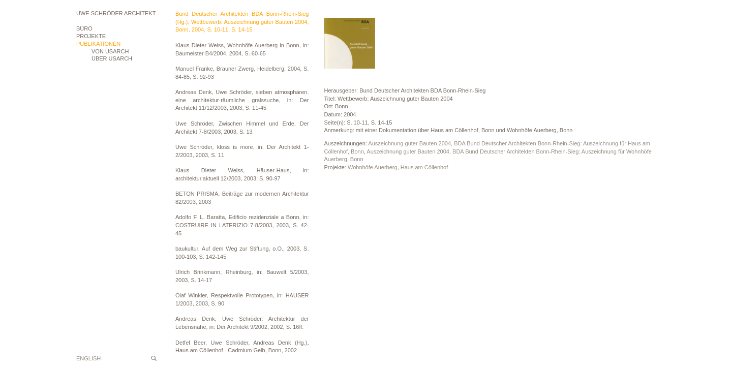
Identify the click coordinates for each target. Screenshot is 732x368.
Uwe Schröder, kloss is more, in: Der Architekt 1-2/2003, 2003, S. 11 (242, 151)
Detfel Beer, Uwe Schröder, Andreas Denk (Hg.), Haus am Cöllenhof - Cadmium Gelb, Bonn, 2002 (242, 347)
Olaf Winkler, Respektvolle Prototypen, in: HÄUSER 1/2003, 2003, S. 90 (242, 299)
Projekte (91, 36)
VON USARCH (110, 51)
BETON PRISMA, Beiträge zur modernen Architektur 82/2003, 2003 (242, 198)
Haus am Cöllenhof (424, 167)
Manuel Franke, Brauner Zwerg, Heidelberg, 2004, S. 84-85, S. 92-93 (242, 73)
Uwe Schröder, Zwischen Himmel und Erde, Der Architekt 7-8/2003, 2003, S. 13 (242, 127)
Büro (84, 28)
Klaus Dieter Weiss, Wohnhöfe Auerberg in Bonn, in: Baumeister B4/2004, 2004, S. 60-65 (242, 49)
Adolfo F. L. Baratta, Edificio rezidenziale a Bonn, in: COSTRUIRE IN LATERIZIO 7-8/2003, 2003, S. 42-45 (242, 225)
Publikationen (98, 44)
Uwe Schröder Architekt (116, 13)
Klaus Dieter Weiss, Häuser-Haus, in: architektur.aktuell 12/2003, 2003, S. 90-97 (242, 174)
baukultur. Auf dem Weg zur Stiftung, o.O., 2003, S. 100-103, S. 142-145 (242, 253)
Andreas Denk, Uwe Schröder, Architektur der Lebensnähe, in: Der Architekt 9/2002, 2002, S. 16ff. (242, 323)
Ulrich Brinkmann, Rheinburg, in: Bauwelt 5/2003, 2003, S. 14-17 (242, 276)
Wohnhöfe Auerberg (373, 167)
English (88, 358)
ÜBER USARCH (112, 58)
